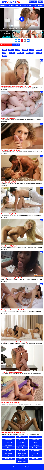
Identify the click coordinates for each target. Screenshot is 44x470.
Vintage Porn (8, 458)
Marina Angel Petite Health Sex (10, 402)
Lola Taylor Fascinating (8, 118)
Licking (32, 49)
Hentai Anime (35, 445)
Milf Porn (22, 450)
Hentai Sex (35, 448)
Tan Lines (38, 52)
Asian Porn (35, 437)
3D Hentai (22, 437)
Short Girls (20, 52)
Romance (11, 52)
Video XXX (22, 458)
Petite (4, 52)
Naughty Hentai (35, 450)
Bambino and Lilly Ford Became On (11, 214)
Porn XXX (35, 453)
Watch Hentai (22, 461)
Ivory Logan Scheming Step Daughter (12, 278)
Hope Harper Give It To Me (9, 182)
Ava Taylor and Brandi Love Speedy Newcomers (15, 310)
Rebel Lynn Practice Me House (10, 150)
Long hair (38, 49)
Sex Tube (22, 456)
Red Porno (9, 456)
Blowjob (11, 49)
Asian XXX (22, 439)
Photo (17, 44)
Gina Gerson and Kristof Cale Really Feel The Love (16, 86)
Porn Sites (9, 437)
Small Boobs (29, 52)
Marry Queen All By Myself (9, 246)
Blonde (4, 49)
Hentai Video (8, 448)
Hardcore (24, 49)
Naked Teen (8, 453)
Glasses (18, 49)
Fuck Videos (22, 442)
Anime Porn (8, 439)
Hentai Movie (22, 448)
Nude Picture (22, 453)
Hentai (35, 442)
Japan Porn (8, 450)
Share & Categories (6, 44)
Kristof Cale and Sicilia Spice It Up (11, 372)
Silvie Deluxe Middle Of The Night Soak (13, 433)
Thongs (5, 55)
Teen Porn (35, 456)
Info (14, 44)
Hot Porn (22, 445)
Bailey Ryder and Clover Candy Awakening (14, 342)
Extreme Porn (8, 442)
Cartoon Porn (35, 439)
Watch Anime (35, 458)
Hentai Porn (8, 445)
